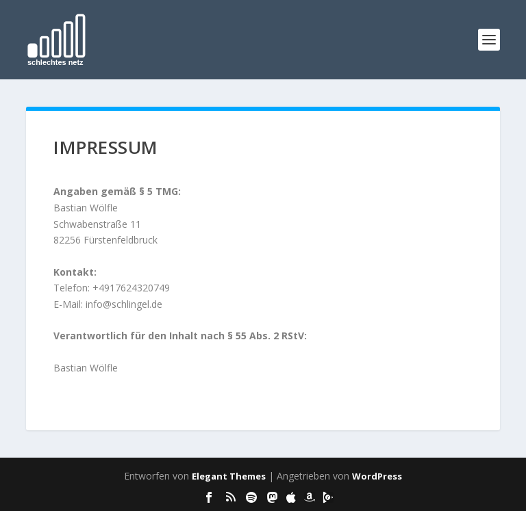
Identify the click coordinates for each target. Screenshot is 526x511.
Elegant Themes (229, 476)
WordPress (377, 476)
